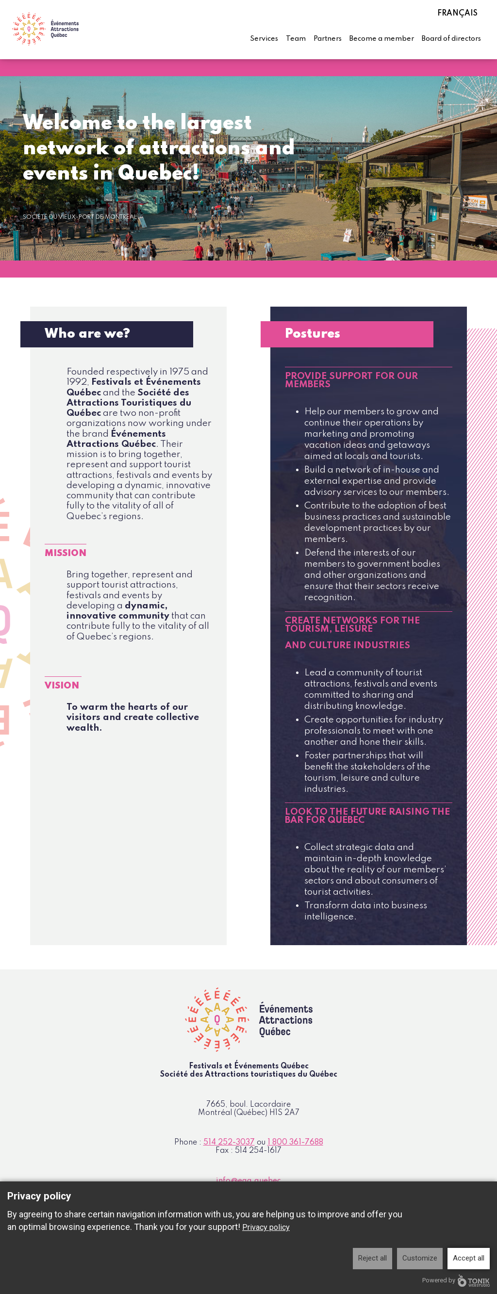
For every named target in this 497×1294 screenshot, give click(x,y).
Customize (419, 1258)
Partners (328, 38)
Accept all (468, 1258)
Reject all (372, 1258)
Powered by (456, 1281)
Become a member (381, 38)
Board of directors (451, 38)
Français (457, 13)
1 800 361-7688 (295, 1143)
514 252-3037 (229, 1143)
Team (296, 38)
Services (264, 38)
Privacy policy (266, 1227)
